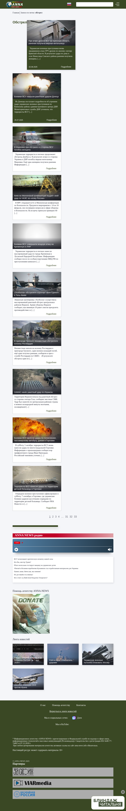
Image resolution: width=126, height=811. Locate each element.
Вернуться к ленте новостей (63, 711)
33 (75, 516)
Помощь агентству (61, 705)
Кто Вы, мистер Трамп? (22, 562)
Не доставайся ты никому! (23, 574)
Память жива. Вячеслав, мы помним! (27, 571)
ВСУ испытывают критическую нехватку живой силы (33, 559)
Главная (16, 13)
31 (66, 516)
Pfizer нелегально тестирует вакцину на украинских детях (35, 565)
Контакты (81, 705)
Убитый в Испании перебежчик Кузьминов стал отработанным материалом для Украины (46, 568)
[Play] (16, 549)
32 (71, 516)
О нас (43, 705)
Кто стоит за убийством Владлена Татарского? (30, 578)
